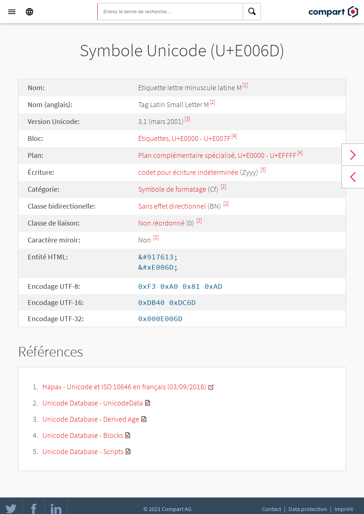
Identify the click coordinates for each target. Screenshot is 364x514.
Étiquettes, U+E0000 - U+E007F (184, 138)
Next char (353, 155)
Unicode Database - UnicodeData (92, 402)
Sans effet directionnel (172, 205)
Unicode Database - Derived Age (90, 418)
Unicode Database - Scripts (82, 451)
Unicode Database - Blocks (82, 435)
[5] (263, 169)
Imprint (344, 509)
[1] (245, 84)
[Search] (252, 12)
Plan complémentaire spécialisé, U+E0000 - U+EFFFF (217, 155)
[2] (212, 101)
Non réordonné (161, 222)
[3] (187, 118)
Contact (271, 509)
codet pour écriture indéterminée (188, 172)
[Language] (29, 12)
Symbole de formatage (172, 189)
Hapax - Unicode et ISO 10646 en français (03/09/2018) (124, 386)
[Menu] (12, 12)
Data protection (307, 509)
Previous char (353, 177)
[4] (234, 135)
